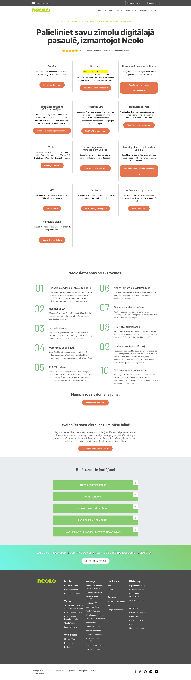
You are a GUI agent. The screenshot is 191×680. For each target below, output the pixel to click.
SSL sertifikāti (70, 639)
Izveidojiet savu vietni (73, 612)
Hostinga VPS (91, 603)
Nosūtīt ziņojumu (133, 3)
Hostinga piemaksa (94, 592)
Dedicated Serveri (93, 607)
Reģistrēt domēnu (71, 585)
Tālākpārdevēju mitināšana (92, 597)
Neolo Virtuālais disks (95, 611)
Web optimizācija (136, 600)
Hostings (109, 10)
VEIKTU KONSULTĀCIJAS (95, 561)
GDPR (93, 670)
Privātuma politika (81, 670)
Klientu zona (134, 616)
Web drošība (131, 10)
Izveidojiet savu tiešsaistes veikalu (72, 617)
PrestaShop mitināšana (95, 618)
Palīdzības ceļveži (136, 620)
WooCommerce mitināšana (92, 639)
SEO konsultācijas (136, 589)
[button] (52, 85)
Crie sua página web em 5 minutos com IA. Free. (73, 606)
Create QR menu (70, 627)
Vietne (119, 10)
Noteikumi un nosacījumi (63, 670)
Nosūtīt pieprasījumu (137, 612)
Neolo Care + (69, 643)
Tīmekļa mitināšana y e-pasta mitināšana (95, 586)
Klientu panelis (152, 3)
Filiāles (154, 10)
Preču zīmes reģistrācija (134, 594)
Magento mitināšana (94, 622)
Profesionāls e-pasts (116, 601)
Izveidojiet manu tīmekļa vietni (95, 448)
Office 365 (112, 605)
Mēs (109, 585)
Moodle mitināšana (93, 630)
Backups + (68, 647)
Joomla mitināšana (94, 634)
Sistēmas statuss (136, 628)
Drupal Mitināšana (93, 626)
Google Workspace (115, 609)
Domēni (98, 10)
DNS (131, 624)
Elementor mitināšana (95, 645)
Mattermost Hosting (94, 649)
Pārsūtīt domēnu (71, 589)
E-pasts (143, 10)
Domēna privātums (72, 593)
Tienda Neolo (69, 623)
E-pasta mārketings (137, 585)
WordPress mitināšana (95, 615)
